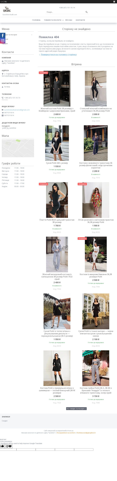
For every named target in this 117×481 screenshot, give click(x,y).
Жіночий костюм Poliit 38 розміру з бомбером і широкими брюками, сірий (57, 109)
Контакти (80, 20)
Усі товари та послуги (75, 408)
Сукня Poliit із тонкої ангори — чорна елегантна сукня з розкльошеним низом (95, 333)
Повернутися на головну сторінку (59, 54)
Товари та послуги (52, 20)
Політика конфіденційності (86, 433)
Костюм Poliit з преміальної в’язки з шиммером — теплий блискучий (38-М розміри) (57, 390)
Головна (36, 20)
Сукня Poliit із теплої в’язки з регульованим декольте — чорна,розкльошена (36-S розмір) (57, 333)
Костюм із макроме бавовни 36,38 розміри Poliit (96, 275)
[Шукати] (87, 12)
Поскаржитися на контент (66, 433)
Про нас (68, 20)
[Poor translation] (9, 446)
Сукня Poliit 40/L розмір (57, 163)
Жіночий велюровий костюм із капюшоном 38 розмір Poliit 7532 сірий (56, 276)
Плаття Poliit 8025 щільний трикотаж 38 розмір (57, 221)
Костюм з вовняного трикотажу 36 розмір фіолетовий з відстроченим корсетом (95, 165)
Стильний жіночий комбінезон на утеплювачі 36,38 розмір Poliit (96, 109)
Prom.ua (70, 431)
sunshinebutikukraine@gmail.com (17, 110)
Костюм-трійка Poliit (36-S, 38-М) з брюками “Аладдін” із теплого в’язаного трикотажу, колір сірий (96, 390)
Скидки (4, 421)
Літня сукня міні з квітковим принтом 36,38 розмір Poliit (96, 221)
